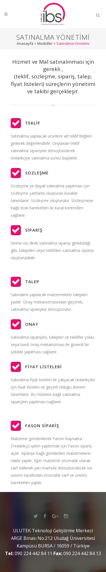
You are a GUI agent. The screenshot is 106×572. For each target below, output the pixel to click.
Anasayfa (25, 43)
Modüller (45, 43)
